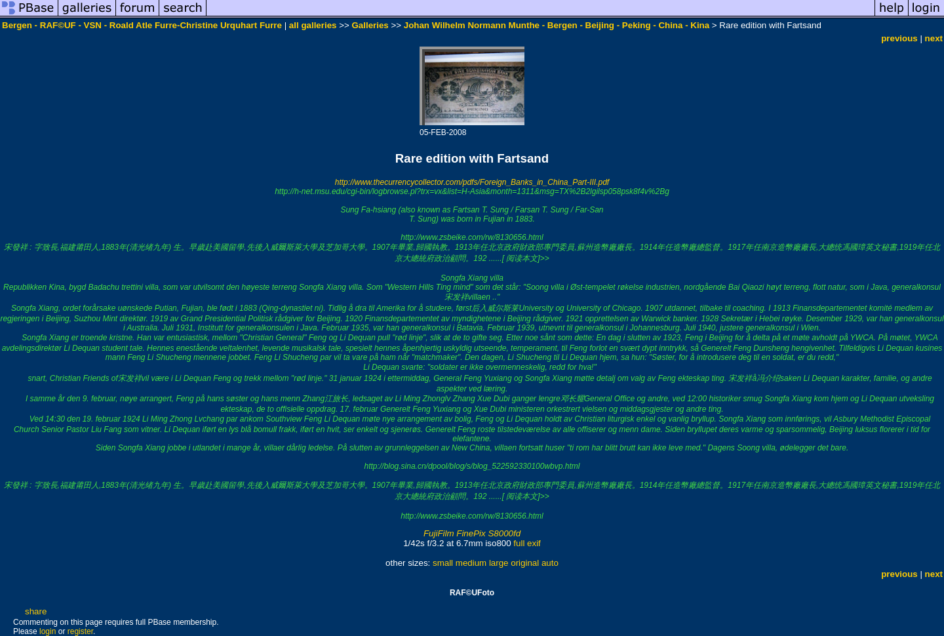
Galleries (369, 25)
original (525, 563)
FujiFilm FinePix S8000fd (472, 533)
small (443, 563)
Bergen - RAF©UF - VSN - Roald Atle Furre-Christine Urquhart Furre (142, 25)
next (934, 38)
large (499, 563)
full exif (526, 543)
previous (899, 38)
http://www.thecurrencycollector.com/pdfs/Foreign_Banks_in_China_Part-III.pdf (472, 182)
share (36, 611)
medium (471, 563)
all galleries (313, 25)
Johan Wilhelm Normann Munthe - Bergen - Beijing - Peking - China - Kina (556, 25)
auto (550, 563)
